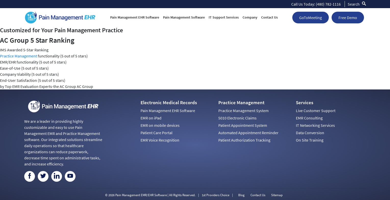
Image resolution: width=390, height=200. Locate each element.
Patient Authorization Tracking (244, 140)
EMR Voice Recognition (160, 140)
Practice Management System (243, 110)
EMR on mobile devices (160, 125)
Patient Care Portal (156, 132)
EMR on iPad (151, 117)
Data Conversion (310, 132)
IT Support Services (224, 17)
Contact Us (269, 17)
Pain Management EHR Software (134, 17)
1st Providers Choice (215, 195)
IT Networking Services (315, 125)
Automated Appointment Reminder (248, 132)
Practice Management (18, 55)
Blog (241, 195)
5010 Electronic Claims (237, 117)
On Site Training (309, 140)
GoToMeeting (310, 17)
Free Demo (347, 17)
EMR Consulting (309, 117)
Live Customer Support (315, 110)
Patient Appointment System (242, 125)
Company (250, 17)
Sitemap (277, 195)
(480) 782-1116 (328, 4)
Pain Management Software (184, 17)
